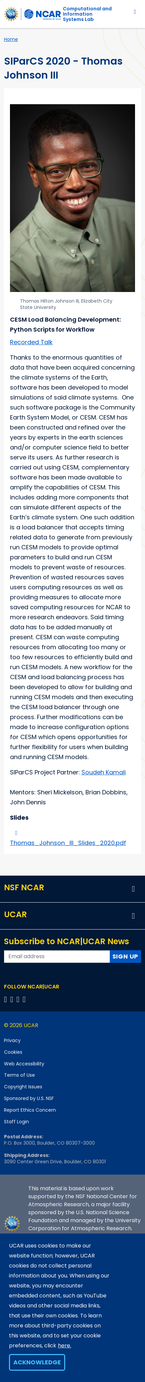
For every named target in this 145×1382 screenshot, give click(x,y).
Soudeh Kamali (103, 772)
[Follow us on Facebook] (6, 999)
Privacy (12, 1040)
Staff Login (16, 1121)
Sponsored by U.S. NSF (29, 1098)
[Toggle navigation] (135, 11)
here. (64, 1345)
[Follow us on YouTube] (25, 999)
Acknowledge (37, 1362)
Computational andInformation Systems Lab (87, 14)
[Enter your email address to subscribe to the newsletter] (57, 956)
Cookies (13, 1052)
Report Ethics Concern (30, 1110)
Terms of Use (19, 1075)
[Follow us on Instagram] (19, 999)
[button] (133, 889)
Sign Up (125, 956)
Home (11, 39)
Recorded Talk (31, 342)
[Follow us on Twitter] (12, 999)
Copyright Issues (23, 1086)
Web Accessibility (24, 1063)
